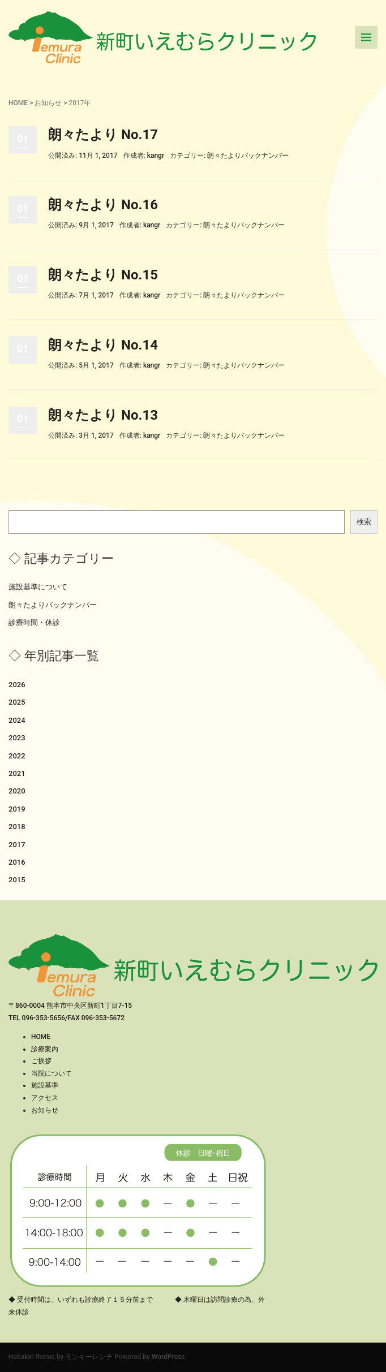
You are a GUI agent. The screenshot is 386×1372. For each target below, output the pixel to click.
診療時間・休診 (34, 622)
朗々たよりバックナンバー (248, 155)
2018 (16, 826)
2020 (16, 791)
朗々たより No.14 (103, 345)
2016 (16, 862)
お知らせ (48, 103)
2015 (16, 879)
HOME (18, 103)
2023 (16, 738)
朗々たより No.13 (103, 415)
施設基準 (44, 1085)
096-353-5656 (43, 1018)
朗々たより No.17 (103, 135)
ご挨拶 (41, 1061)
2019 (16, 809)
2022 (16, 756)
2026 (16, 684)
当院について (51, 1073)
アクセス (44, 1098)
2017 (16, 844)
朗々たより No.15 (103, 275)
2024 (16, 720)
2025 (16, 702)
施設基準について (37, 587)
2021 (16, 773)
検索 (364, 521)
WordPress (168, 1357)
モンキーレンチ (89, 1357)
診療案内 (44, 1049)
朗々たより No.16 (103, 205)
